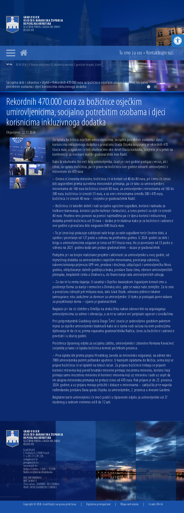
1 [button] (148, 86)
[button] (177, 40)
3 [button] (162, 86)
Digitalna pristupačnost (98, 504)
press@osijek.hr (31, 462)
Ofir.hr (160, 504)
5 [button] (176, 86)
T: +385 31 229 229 (33, 456)
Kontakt (160, 53)
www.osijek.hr (30, 466)
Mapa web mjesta (130, 504)
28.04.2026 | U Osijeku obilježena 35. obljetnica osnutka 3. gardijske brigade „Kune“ (59, 65)
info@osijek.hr (30, 459)
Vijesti (45, 83)
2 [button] (155, 86)
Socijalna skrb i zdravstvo (22, 83)
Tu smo (131, 53)
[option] (96, 64)
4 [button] (169, 86)
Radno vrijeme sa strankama (38, 472)
